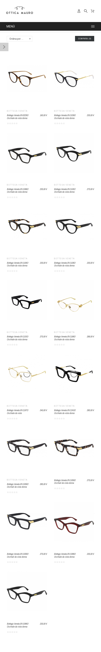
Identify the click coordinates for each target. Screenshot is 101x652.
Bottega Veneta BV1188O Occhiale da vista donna (64, 338)
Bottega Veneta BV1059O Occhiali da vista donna (17, 485)
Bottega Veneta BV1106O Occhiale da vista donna (17, 264)
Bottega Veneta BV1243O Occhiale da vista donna (65, 412)
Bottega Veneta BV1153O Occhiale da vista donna (17, 338)
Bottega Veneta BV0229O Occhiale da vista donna (17, 117)
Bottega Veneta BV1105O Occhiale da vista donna (64, 190)
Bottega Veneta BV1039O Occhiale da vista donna (65, 117)
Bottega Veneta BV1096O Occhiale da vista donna (17, 190)
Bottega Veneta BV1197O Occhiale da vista (17, 412)
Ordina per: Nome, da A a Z (21, 38)
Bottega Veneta (17, 111)
